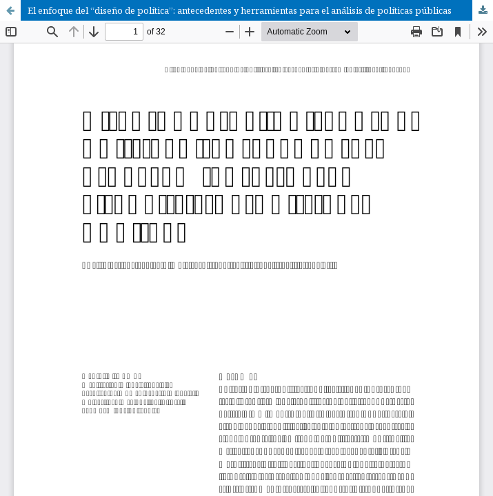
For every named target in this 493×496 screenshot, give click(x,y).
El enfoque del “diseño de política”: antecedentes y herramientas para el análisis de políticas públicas (240, 10)
